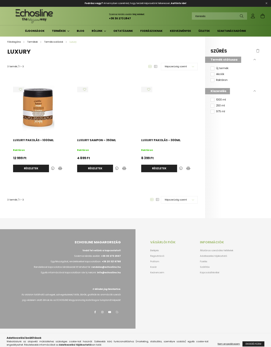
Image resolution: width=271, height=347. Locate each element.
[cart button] (262, 16)
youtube (109, 312)
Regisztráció (157, 256)
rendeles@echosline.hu (106, 267)
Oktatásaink (123, 31)
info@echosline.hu (109, 272)
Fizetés (203, 261)
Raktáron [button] (222, 80)
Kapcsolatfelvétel (209, 272)
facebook (95, 312)
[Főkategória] (14, 41)
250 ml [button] (220, 105)
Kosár (153, 267)
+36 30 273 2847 (120, 18)
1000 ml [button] (221, 99)
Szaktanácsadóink (231, 31)
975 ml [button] (220, 111)
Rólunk (97, 31)
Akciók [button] (220, 74)
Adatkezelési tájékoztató (213, 256)
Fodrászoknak (151, 31)
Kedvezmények (180, 31)
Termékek (59, 31)
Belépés (154, 250)
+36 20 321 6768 (111, 261)
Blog (80, 31)
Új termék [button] (222, 68)
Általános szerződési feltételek (216, 250)
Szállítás (205, 267)
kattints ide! (178, 3)
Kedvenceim (157, 272)
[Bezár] (266, 3)
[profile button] (253, 16)
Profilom (154, 261)
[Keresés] (219, 16)
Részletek (31, 168)
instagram (102, 312)
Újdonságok (35, 31)
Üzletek (204, 31)
